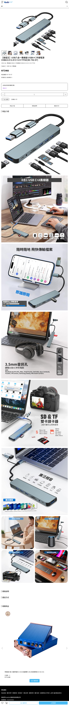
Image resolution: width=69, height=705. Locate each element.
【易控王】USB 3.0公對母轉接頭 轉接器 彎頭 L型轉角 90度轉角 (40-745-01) (55, 630)
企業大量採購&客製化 (56, 650)
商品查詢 (3, 650)
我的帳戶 (20, 650)
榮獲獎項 (14, 650)
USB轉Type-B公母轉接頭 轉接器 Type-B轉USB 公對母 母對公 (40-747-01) (34, 630)
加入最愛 (5, 99)
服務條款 (31, 650)
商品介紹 (12, 106)
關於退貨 (37, 650)
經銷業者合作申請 (45, 650)
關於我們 (9, 650)
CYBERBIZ (39, 698)
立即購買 (53, 703)
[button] (67, 627)
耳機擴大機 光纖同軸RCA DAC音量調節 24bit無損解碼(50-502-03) (13, 630)
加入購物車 (23, 703)
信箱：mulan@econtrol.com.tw (10, 665)
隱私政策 (25, 650)
